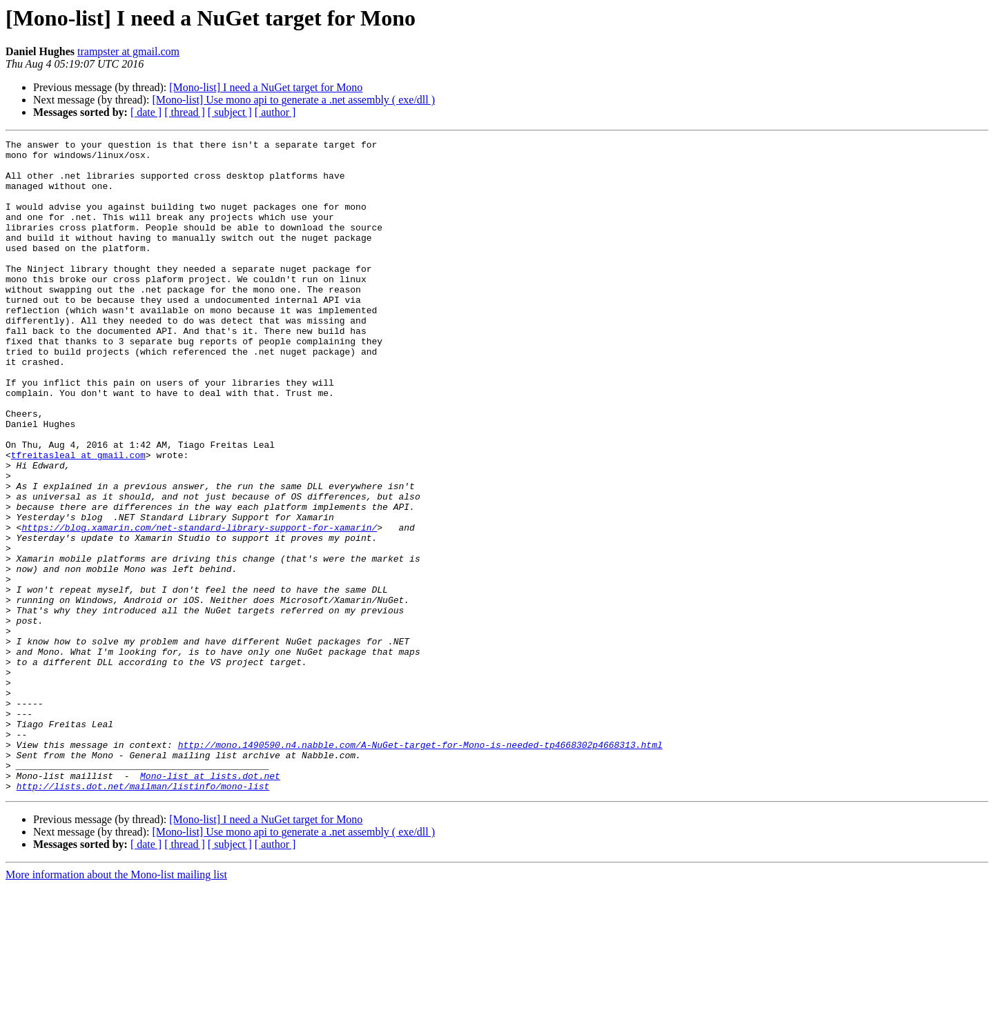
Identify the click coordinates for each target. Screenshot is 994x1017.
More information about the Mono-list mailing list (116, 1005)
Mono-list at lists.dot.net (210, 904)
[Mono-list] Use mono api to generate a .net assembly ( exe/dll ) (293, 100)
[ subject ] (230, 112)
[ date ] (146, 112)
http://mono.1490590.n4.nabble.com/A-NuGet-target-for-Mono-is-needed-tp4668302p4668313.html (420, 866)
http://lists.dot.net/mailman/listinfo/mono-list (143, 916)
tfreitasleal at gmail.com (78, 519)
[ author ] (275, 112)
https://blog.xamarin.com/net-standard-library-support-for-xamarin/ (199, 606)
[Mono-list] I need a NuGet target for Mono (265, 87)
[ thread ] (184, 112)
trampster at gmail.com (128, 51)
